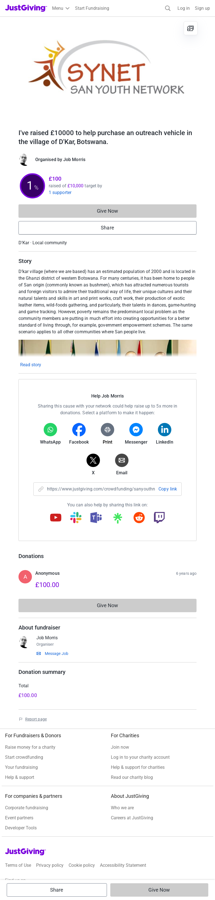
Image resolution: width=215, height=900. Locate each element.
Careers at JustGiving (132, 817)
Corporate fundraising (26, 807)
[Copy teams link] (96, 518)
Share (107, 228)
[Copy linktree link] (118, 519)
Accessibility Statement (123, 865)
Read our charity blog (132, 777)
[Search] (167, 8)
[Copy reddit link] (139, 518)
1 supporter (60, 192)
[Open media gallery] (107, 70)
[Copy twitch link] (159, 518)
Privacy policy (50, 865)
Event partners (19, 817)
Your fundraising (21, 767)
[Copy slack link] (75, 518)
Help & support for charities (138, 767)
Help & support (19, 777)
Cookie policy (82, 865)
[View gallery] (191, 28)
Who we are (122, 807)
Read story (30, 364)
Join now (120, 747)
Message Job (56, 653)
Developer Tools (21, 827)
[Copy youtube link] (55, 518)
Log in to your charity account (140, 757)
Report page (36, 719)
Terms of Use (18, 865)
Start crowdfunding (24, 757)
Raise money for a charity (30, 747)
